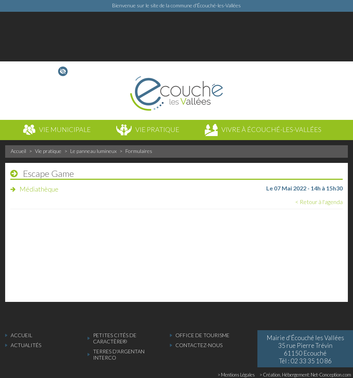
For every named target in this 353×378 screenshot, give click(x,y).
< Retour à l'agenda (319, 201)
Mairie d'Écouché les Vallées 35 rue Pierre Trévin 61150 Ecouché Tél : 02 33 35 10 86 (305, 349)
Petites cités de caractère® (114, 338)
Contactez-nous (198, 345)
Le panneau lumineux (93, 151)
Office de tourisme (202, 335)
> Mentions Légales (236, 375)
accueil (21, 335)
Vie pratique (48, 151)
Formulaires (138, 151)
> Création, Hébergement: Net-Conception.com (305, 375)
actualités (26, 345)
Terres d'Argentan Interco (119, 354)
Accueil (18, 151)
